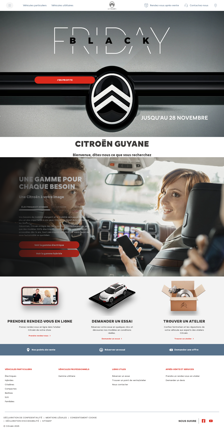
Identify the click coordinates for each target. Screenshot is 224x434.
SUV (7, 397)
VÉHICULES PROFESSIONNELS (73, 369)
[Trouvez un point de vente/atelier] (215, 5)
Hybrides (9, 380)
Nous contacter (120, 384)
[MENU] (9, 5)
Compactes (11, 388)
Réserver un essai (121, 376)
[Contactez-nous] (196, 5)
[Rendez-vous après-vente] (161, 5)
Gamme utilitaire (66, 376)
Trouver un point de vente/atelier (129, 380)
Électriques (10, 376)
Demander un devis (175, 380)
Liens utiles (119, 369)
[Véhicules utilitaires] (62, 5)
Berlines (9, 393)
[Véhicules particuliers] (35, 5)
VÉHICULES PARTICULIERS (18, 369)
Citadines (9, 384)
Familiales (9, 401)
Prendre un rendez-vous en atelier (183, 376)
